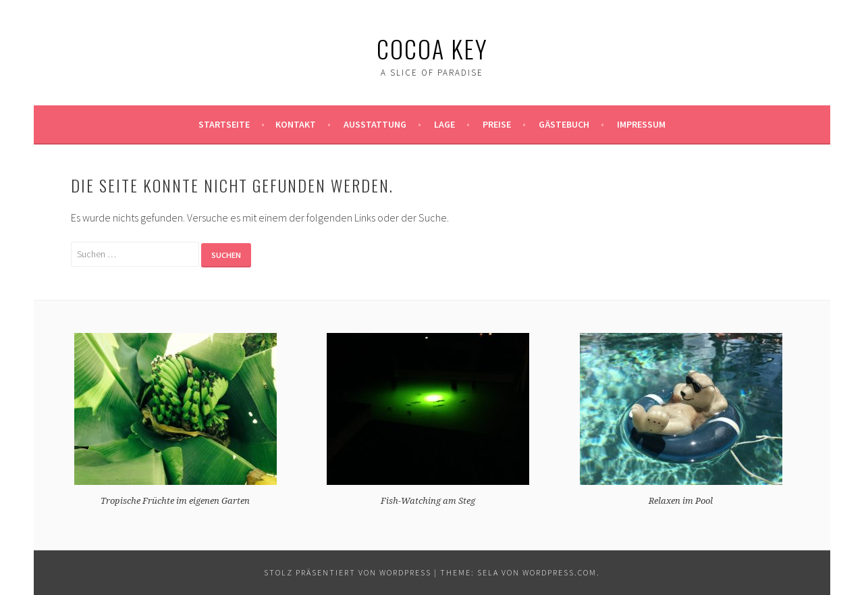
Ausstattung (375, 124)
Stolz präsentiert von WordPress (347, 572)
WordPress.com (559, 572)
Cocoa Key (432, 48)
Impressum (641, 124)
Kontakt (295, 124)
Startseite (224, 124)
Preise (497, 124)
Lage (444, 124)
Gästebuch (564, 124)
